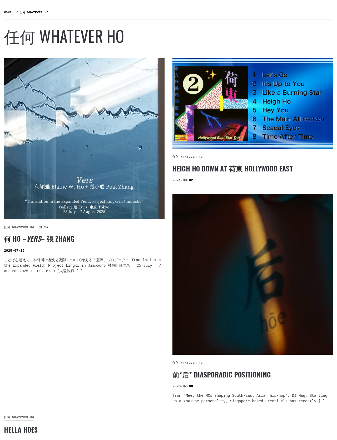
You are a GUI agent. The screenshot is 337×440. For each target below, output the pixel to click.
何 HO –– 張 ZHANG (118, 199)
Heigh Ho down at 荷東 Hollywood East (272, 146)
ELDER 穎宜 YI (33, 98)
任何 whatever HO (98, 187)
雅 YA (122, 187)
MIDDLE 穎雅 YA (34, 109)
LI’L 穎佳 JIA (31, 121)
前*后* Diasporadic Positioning (261, 312)
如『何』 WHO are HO (41, 86)
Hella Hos (100, 373)
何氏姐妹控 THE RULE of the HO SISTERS (41, 23)
